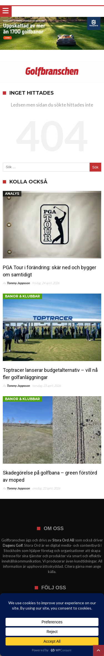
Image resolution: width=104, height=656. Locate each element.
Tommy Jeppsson (18, 283)
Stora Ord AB (63, 540)
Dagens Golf (12, 545)
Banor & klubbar (22, 296)
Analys (12, 193)
